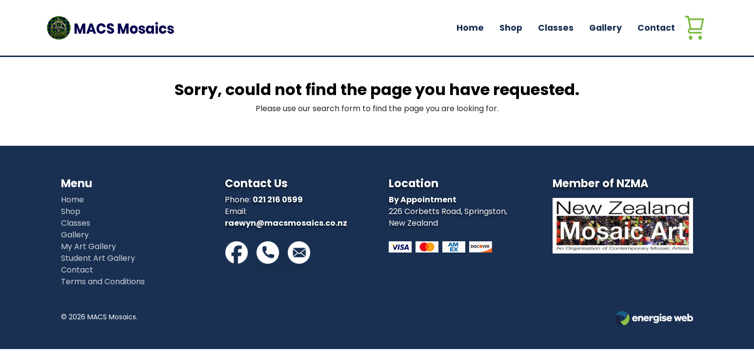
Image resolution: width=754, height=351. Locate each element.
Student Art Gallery (98, 258)
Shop (510, 28)
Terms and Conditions (103, 281)
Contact (656, 28)
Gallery (605, 28)
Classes (556, 28)
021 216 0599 (278, 199)
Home (470, 28)
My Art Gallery (88, 246)
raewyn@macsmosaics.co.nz (286, 223)
